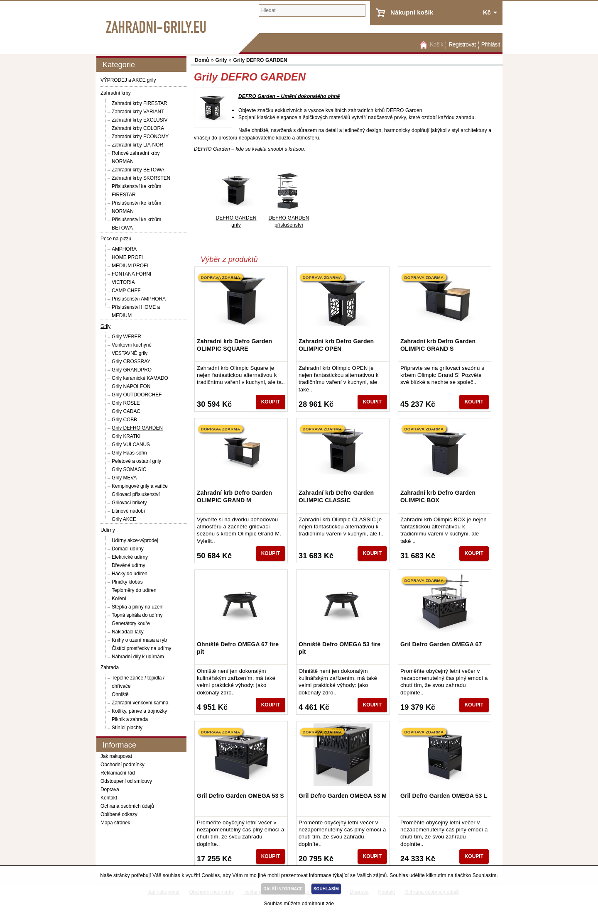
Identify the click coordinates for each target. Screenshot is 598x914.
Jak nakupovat (116, 756)
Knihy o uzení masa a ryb (139, 640)
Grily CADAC (126, 411)
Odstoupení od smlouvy (126, 781)
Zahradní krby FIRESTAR (139, 103)
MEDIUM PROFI (130, 266)
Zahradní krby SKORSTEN (141, 178)
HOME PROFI (127, 257)
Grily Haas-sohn (129, 453)
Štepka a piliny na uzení (138, 607)
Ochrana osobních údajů (127, 806)
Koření (119, 598)
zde (330, 904)
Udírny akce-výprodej (135, 540)
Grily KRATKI (126, 436)
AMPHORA (124, 249)
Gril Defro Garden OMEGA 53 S (240, 795)
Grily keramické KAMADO (140, 378)
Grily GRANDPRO (132, 370)
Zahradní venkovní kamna (140, 703)
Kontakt (108, 798)
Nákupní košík (411, 12)
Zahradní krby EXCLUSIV (140, 120)
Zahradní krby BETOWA (138, 170)
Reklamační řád (117, 773)
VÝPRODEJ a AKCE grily (128, 80)
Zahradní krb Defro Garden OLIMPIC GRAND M (234, 496)
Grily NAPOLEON (131, 386)
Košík (436, 45)
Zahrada (109, 667)
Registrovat (461, 45)
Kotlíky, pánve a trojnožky (139, 711)
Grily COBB (124, 420)
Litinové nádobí (128, 511)
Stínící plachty (127, 728)
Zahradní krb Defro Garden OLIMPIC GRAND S (437, 345)
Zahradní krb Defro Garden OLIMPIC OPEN (336, 345)
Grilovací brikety (129, 503)
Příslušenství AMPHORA (139, 299)
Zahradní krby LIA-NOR (137, 145)
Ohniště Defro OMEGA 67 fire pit (238, 648)
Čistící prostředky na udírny (141, 648)
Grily (105, 326)
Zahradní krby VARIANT (138, 112)
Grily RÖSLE (126, 403)
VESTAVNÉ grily (129, 353)
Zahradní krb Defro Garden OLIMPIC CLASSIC (336, 496)
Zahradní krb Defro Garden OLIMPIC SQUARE (234, 345)
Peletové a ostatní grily (136, 461)
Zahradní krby (115, 93)
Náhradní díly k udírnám (138, 657)
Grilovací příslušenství (136, 494)
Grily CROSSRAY (131, 361)
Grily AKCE (124, 519)
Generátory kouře (131, 623)
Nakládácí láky (128, 632)
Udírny (107, 530)
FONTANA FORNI (131, 274)
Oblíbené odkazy (118, 814)
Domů (422, 44)
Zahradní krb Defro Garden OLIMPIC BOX (437, 496)
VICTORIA (123, 282)
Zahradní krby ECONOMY (140, 136)
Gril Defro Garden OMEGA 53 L (443, 795)
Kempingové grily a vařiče (140, 486)
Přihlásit (490, 45)
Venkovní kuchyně (132, 345)
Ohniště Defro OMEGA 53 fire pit (339, 648)
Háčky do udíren (129, 574)
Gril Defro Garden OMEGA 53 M (343, 795)
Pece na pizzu (115, 239)
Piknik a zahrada (130, 719)
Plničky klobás (127, 582)
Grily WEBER (126, 337)
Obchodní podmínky (122, 764)
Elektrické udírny (130, 557)
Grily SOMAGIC (129, 469)
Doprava (109, 789)
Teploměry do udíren (134, 590)
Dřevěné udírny (128, 565)
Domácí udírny (128, 549)
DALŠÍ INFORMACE (283, 889)
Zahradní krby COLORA (138, 128)
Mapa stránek (115, 823)
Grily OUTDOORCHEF (137, 395)
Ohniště (120, 694)
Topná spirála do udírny (137, 615)
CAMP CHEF (126, 290)
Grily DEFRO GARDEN (137, 428)
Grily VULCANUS (131, 444)
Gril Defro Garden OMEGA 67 (441, 644)
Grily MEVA (124, 478)
